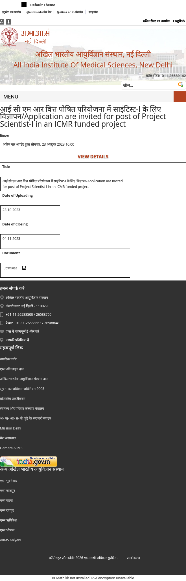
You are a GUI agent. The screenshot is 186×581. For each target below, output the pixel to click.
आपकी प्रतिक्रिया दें (17, 339)
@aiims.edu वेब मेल (39, 12)
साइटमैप (93, 12)
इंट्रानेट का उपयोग (12, 12)
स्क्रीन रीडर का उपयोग (156, 21)
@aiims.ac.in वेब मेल (70, 12)
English (179, 21)
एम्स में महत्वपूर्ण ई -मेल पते (22, 331)
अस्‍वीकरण (133, 557)
